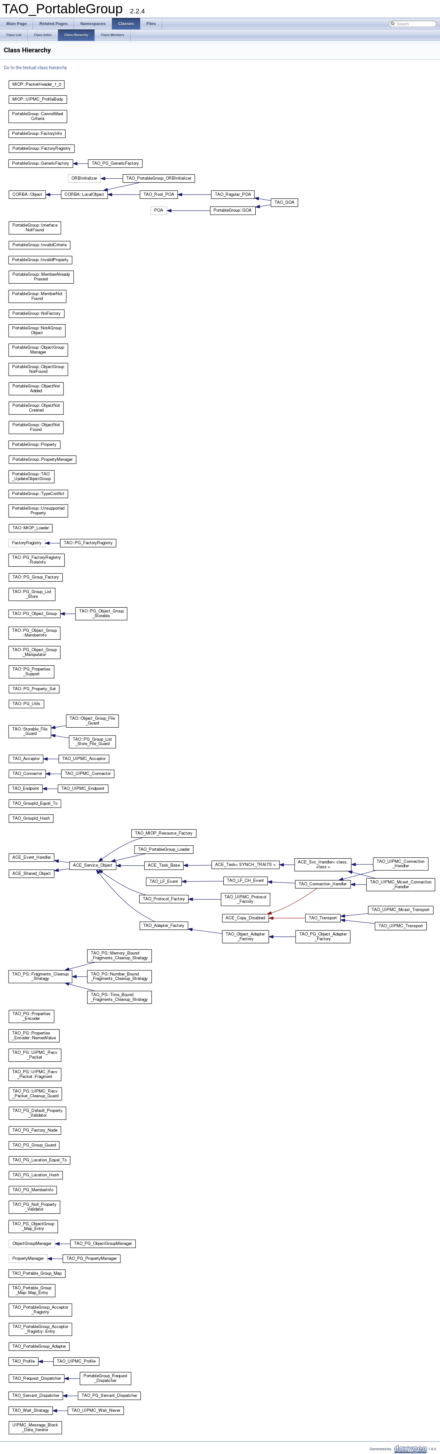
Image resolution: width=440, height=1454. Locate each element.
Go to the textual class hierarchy (35, 67)
